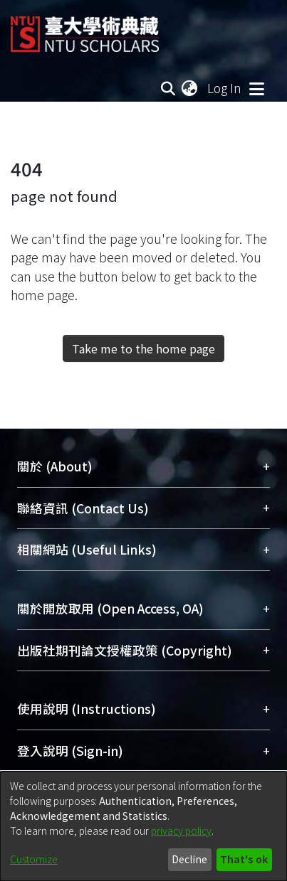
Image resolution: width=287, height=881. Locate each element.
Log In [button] (225, 88)
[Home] (85, 29)
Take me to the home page (143, 348)
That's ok (244, 859)
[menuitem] (190, 88)
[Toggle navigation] (256, 88)
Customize (34, 859)
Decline (189, 859)
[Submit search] (168, 88)
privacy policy (181, 830)
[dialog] (143, 826)
